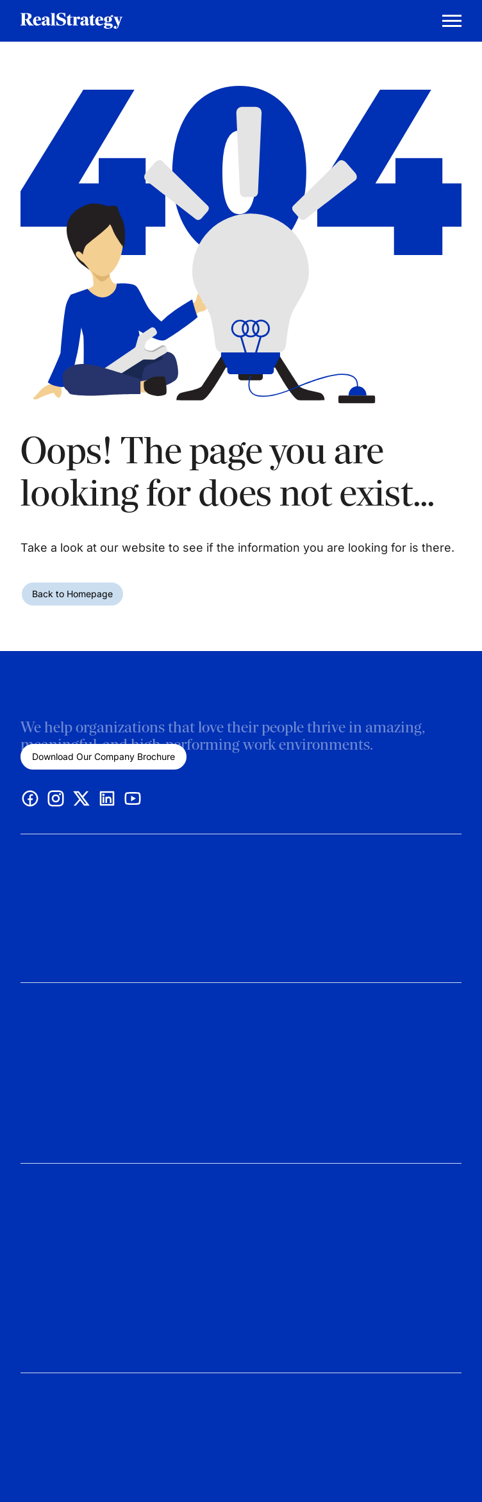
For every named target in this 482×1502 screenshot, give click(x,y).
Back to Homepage (72, 593)
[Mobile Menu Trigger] (451, 21)
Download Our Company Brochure (103, 756)
